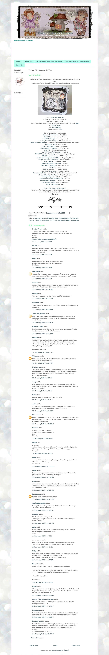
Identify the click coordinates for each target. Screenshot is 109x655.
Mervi (34, 442)
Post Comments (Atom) (60, 650)
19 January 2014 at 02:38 (42, 411)
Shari (34, 470)
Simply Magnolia (48, 177)
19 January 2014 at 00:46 (43, 400)
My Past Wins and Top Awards (77, 61)
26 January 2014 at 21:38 (42, 582)
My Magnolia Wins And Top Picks (49, 61)
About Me (28, 61)
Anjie (34, 527)
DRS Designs (47, 156)
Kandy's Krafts (37, 326)
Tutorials (19, 65)
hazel (34, 457)
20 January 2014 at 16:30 (43, 477)
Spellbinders (44, 220)
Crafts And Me (50, 144)
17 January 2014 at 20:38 (42, 333)
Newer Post (34, 645)
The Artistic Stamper (48, 180)
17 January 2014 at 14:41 (42, 242)
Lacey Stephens (38, 621)
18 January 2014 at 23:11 (42, 391)
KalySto (35, 514)
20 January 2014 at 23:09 (43, 499)
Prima (60, 129)
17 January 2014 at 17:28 (42, 278)
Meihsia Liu (36, 367)
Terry (34, 382)
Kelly (34, 551)
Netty (34, 395)
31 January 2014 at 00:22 (43, 634)
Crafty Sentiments (49, 146)
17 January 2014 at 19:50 (42, 309)
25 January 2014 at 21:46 (42, 547)
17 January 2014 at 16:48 (42, 267)
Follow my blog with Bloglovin (55, 188)
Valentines (75, 220)
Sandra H (35, 302)
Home (18, 61)
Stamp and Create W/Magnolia (51, 178)
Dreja (34, 258)
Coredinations (56, 127)
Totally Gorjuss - (52, 184)
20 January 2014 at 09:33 (43, 466)
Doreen (35, 293)
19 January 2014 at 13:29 (42, 453)
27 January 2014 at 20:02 (43, 595)
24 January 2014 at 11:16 (42, 536)
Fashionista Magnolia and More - (49, 158)
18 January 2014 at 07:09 (42, 352)
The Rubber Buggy (49, 182)
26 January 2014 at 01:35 (42, 560)
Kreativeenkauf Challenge (51, 163)
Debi (34, 481)
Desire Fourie (37, 229)
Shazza (35, 282)
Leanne (35, 337)
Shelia (34, 246)
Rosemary (36, 610)
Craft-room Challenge (38, 142)
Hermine (35, 428)
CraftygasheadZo (39, 503)
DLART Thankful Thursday (52, 152)
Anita (34, 404)
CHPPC (47, 150)
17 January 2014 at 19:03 (42, 299)
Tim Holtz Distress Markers (60, 220)
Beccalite (35, 564)
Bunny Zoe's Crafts (50, 135)
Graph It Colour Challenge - (49, 159)
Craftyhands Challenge (48, 148)
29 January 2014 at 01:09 (43, 617)
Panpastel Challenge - (49, 171)
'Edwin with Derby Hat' (57, 117)
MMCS (52, 167)
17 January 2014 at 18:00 (42, 289)
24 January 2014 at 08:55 (43, 523)
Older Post (76, 645)
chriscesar (36, 271)
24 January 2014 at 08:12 (42, 510)
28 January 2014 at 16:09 (42, 606)
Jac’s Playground (38, 313)
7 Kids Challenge (48, 139)
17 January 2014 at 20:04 (42, 322)
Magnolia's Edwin (65, 218)
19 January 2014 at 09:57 (42, 438)
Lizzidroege (36, 494)
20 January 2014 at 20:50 (43, 490)
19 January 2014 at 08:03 (43, 424)
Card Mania (48, 137)
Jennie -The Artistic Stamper (43, 599)
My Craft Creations (48, 165)
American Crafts (40, 218)
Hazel (34, 586)
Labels (77, 123)
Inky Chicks (48, 161)
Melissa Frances (56, 125)
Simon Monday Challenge (49, 175)
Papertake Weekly (40, 173)
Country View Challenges (48, 141)
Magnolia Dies (52, 218)
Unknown (35, 356)
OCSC (45, 169)
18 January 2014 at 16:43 (42, 378)
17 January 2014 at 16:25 (42, 255)
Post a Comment (37, 638)
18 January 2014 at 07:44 (42, 363)
